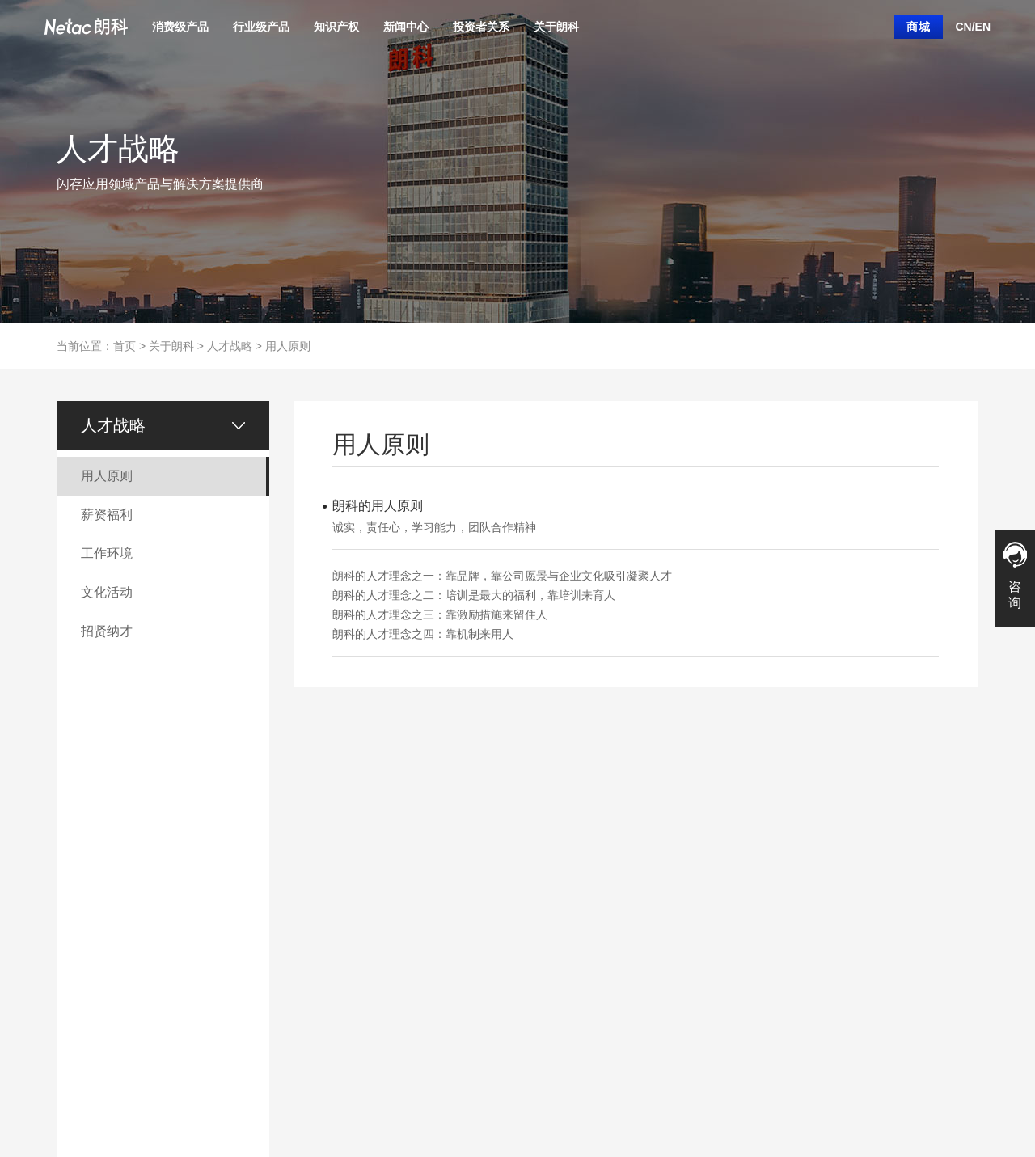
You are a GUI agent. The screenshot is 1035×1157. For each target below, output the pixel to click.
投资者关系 (481, 26)
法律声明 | (239, 1096)
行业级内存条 (171, 893)
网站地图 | (188, 1096)
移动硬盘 (76, 917)
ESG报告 (480, 966)
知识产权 (336, 26)
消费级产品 (180, 26)
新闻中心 (406, 26)
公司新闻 (391, 845)
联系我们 (567, 917)
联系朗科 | (135, 1096)
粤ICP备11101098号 (829, 1096)
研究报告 (479, 990)
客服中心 (567, 869)
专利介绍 (278, 869)
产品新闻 (391, 869)
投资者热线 (484, 1014)
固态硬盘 (76, 845)
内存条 (71, 942)
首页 (124, 346)
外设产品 (76, 966)
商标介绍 (278, 893)
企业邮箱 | (345, 1096)
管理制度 (479, 893)
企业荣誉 (278, 917)
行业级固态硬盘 (176, 869)
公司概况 (479, 869)
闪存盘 (71, 869)
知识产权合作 (288, 942)
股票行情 (479, 942)
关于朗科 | (83, 1096)
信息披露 (479, 845)
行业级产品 (261, 26)
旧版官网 (392, 1096)
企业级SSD (167, 917)
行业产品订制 (171, 845)
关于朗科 (556, 26)
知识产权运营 (288, 845)
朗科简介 (567, 845)
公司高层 (479, 917)
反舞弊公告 (484, 1039)
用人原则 (287, 346)
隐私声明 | (292, 1096)
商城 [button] (918, 26)
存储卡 (71, 893)
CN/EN (973, 26)
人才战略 (229, 346)
